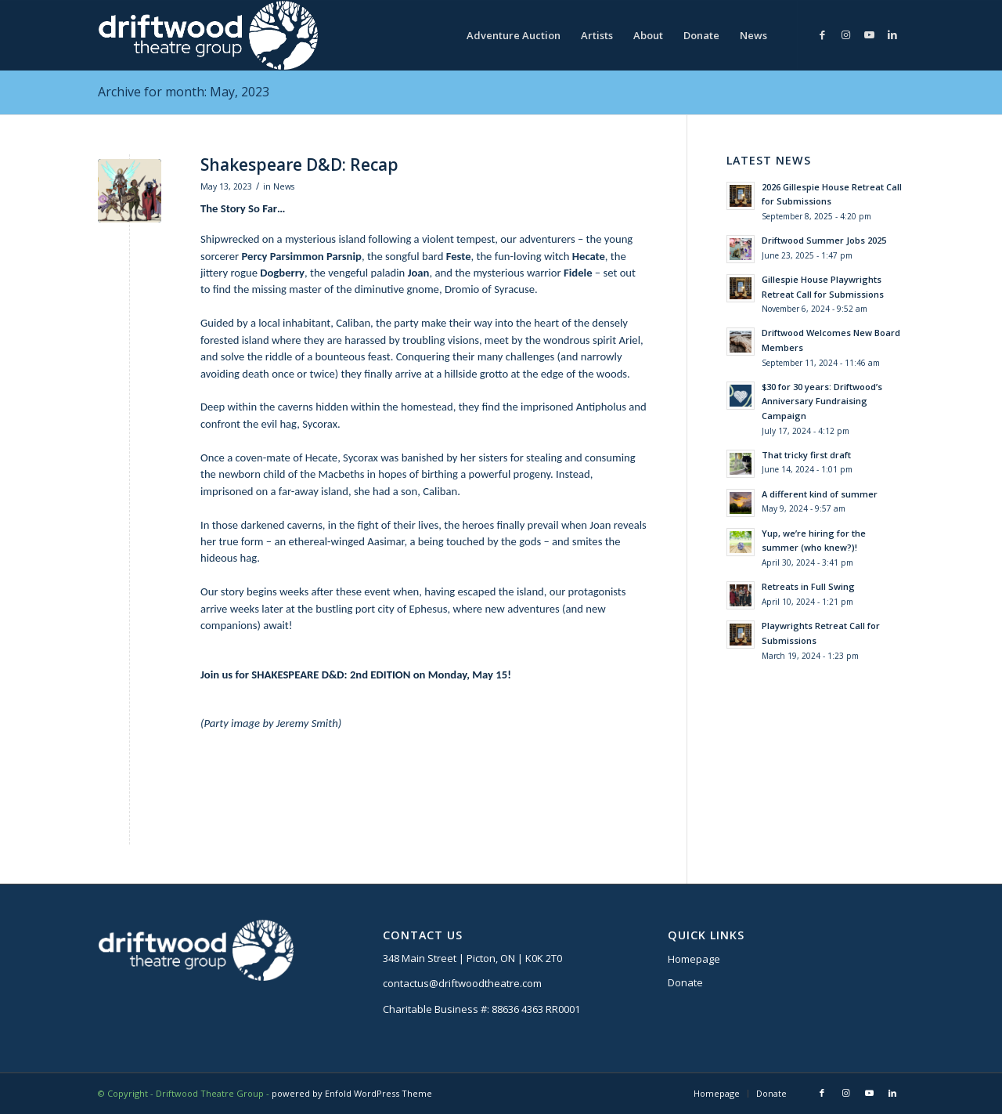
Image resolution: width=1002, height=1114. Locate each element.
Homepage (694, 959)
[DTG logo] (208, 35)
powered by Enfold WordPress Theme (352, 1093)
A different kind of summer (820, 494)
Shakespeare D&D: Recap (299, 164)
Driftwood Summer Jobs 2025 (824, 240)
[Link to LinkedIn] (892, 34)
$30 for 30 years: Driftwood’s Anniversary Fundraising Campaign (822, 401)
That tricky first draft (806, 455)
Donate (685, 982)
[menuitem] (513, 35)
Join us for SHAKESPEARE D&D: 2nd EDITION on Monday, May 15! (355, 674)
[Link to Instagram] (845, 34)
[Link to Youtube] (869, 34)
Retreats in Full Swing (808, 586)
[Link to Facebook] (822, 34)
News (283, 186)
